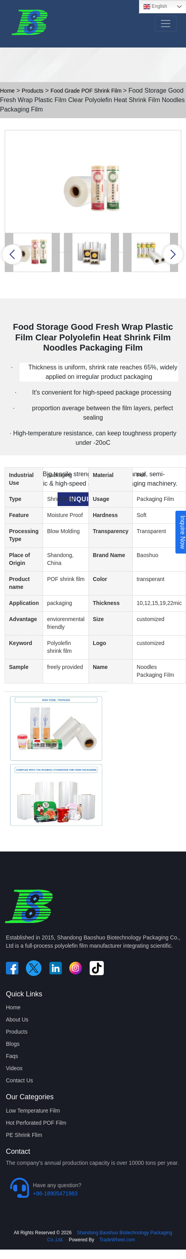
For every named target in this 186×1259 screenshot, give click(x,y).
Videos (14, 1068)
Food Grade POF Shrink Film (87, 91)
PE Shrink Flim (24, 1135)
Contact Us (19, 1080)
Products (32, 91)
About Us (17, 1019)
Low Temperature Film (33, 1110)
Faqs (12, 1056)
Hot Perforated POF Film (36, 1123)
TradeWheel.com (117, 1240)
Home (7, 91)
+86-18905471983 (55, 1193)
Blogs (13, 1044)
